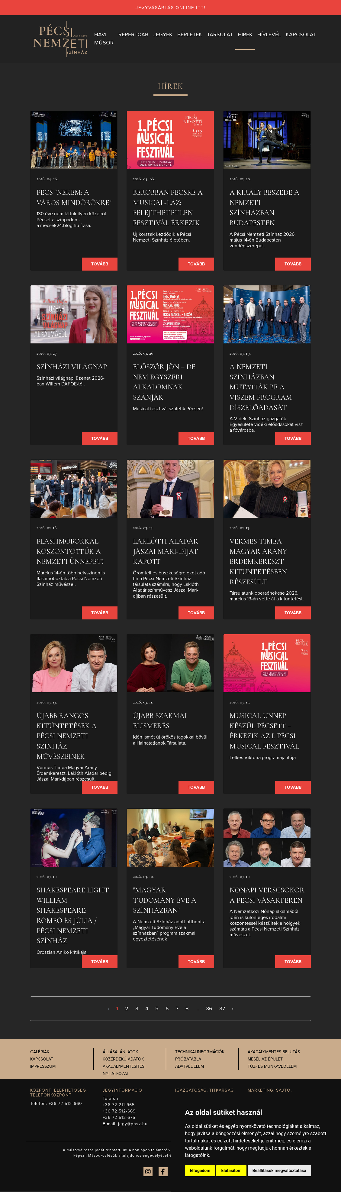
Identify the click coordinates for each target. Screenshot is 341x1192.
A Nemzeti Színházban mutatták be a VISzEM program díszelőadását (261, 387)
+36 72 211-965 (119, 1105)
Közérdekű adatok (123, 1059)
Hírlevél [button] (269, 34)
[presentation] (74, 141)
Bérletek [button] (189, 34)
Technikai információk (199, 1052)
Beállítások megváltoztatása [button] (279, 1170)
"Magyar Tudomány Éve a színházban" (164, 900)
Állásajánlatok (120, 1052)
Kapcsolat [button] (301, 34)
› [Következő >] (232, 1009)
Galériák (39, 1052)
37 (222, 1009)
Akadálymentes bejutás (274, 1052)
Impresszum (43, 1066)
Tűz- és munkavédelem (272, 1066)
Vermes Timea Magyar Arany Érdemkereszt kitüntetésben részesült (258, 562)
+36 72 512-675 (119, 1118)
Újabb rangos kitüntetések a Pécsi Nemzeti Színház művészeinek (67, 736)
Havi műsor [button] (104, 38)
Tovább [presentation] (99, 264)
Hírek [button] (245, 34)
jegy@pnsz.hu (133, 1124)
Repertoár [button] (133, 34)
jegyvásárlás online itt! (170, 7)
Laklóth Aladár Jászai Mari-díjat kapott (165, 552)
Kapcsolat (41, 1059)
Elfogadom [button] (200, 1170)
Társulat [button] (220, 34)
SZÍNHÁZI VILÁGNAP (72, 367)
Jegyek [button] (162, 34)
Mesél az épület (265, 1059)
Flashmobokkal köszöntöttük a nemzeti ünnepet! (70, 552)
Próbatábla (188, 1059)
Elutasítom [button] (231, 1170)
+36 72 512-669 (119, 1111)
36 (209, 1009)
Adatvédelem (189, 1066)
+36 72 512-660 (65, 1104)
